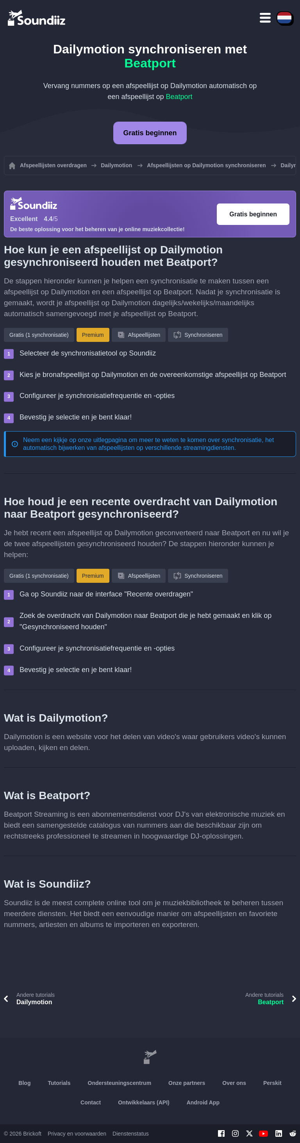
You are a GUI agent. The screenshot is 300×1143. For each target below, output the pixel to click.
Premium (93, 335)
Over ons (234, 1083)
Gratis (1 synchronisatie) (39, 335)
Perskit (272, 1083)
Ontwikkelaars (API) (144, 1102)
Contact (90, 1102)
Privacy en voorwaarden (77, 1134)
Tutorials (59, 1083)
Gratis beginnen (150, 133)
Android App (203, 1102)
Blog (24, 1083)
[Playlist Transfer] (37, 17)
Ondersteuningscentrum (120, 1083)
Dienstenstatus (130, 1134)
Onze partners (186, 1083)
